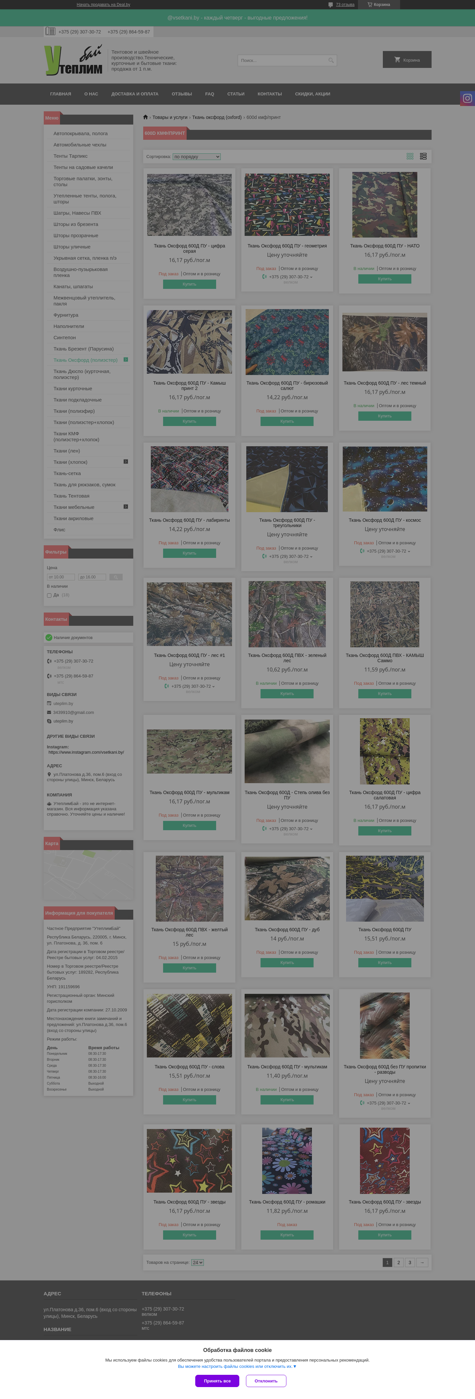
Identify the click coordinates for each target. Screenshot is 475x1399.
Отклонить (266, 1380)
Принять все (217, 1380)
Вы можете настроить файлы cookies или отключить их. (235, 1366)
